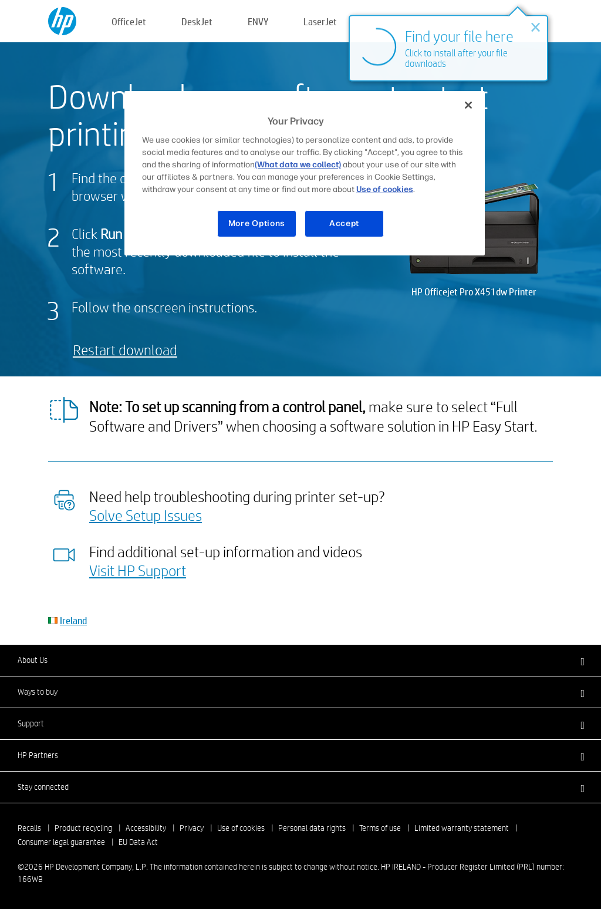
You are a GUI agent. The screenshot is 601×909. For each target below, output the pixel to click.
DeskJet (196, 21)
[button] (300, 660)
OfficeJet (129, 21)
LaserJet (320, 21)
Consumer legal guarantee (61, 842)
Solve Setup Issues (145, 515)
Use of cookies (241, 828)
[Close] (468, 105)
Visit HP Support (137, 570)
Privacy (192, 828)
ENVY (258, 21)
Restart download (125, 350)
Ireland (73, 620)
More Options (256, 223)
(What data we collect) (298, 165)
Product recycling (83, 828)
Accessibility (146, 828)
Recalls (29, 828)
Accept (344, 223)
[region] (304, 173)
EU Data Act (138, 842)
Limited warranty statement (461, 828)
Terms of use (380, 828)
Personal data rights (312, 828)
